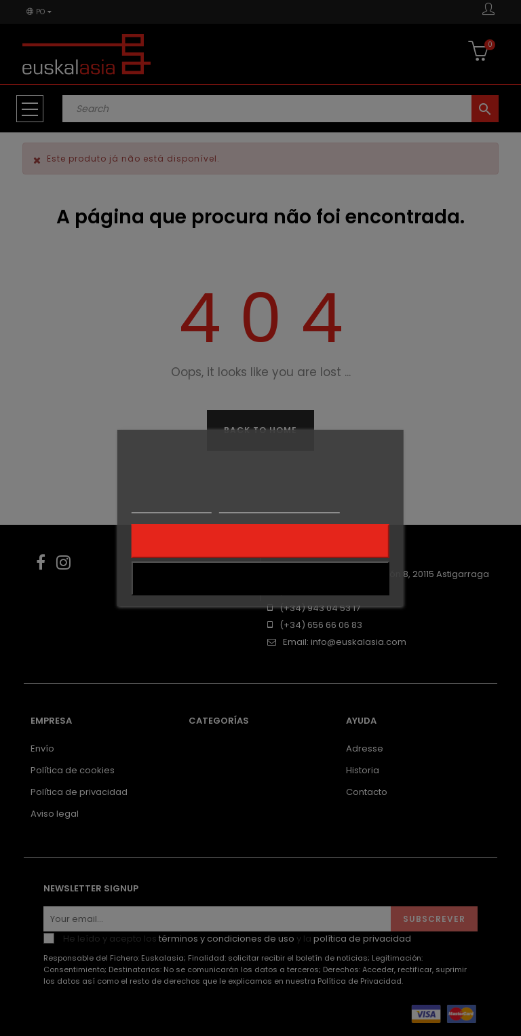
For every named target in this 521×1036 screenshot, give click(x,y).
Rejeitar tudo (260, 541)
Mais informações (172, 507)
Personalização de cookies (279, 507)
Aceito (261, 578)
